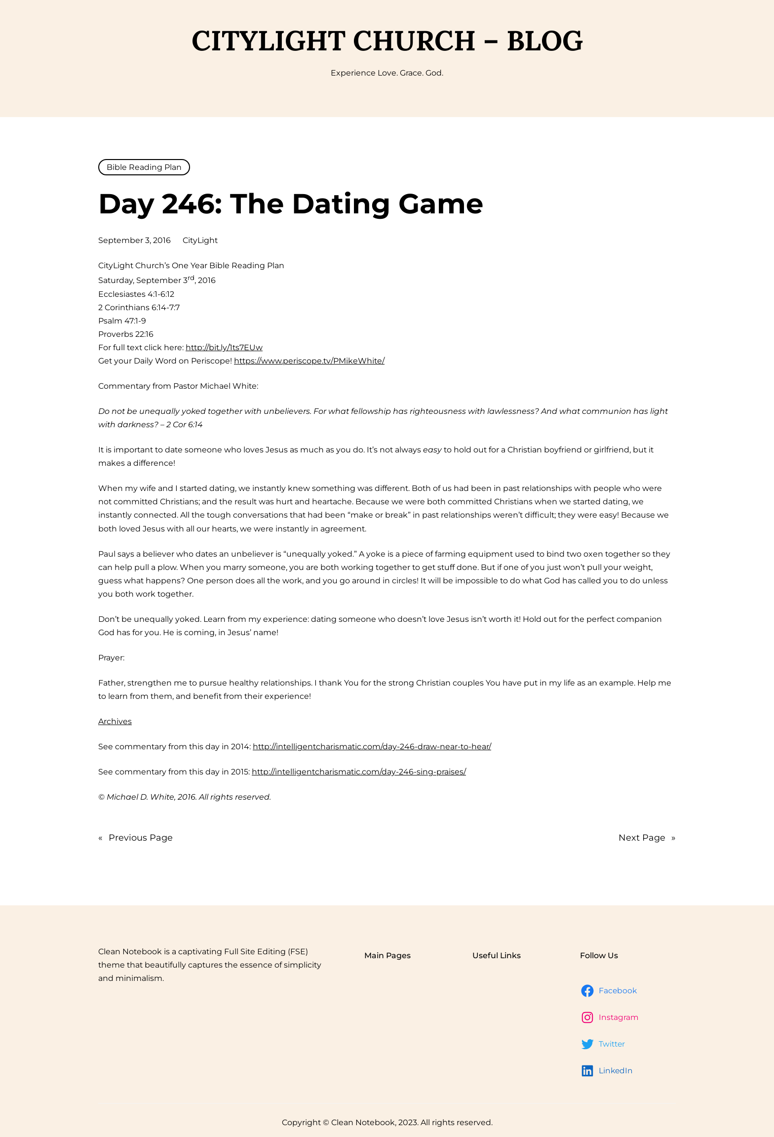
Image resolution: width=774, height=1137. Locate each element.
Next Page (647, 837)
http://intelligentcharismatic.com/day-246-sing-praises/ (359, 771)
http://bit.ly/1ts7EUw (224, 347)
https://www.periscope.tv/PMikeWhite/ (309, 360)
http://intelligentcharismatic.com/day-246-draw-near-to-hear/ (372, 746)
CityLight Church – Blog (387, 40)
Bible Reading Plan (144, 167)
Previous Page (135, 837)
